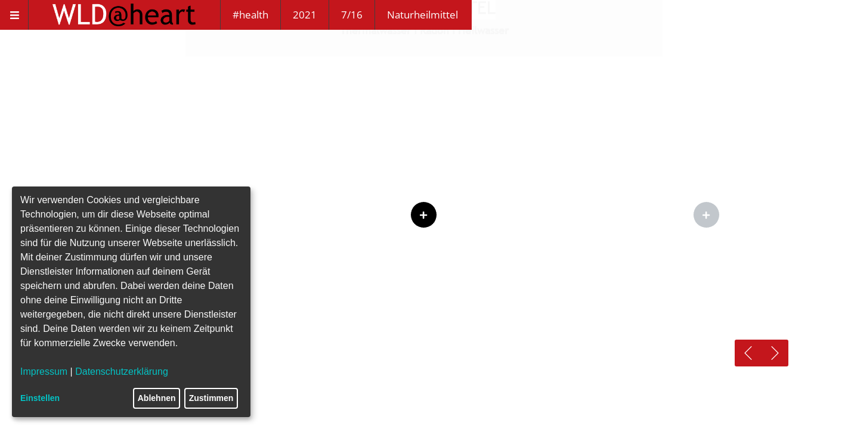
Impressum (43, 371)
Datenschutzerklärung (121, 371)
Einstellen (40, 398)
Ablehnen (157, 398)
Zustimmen (211, 398)
